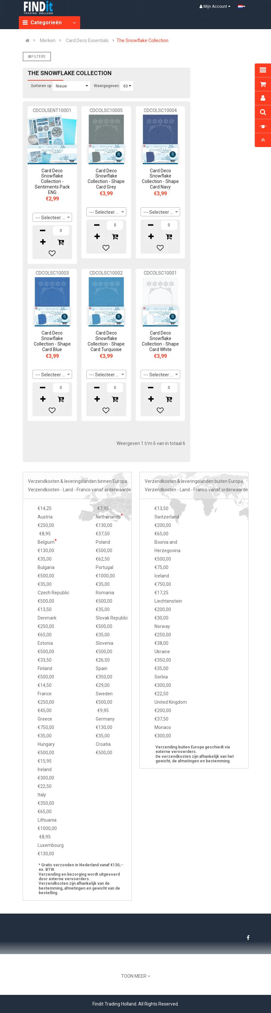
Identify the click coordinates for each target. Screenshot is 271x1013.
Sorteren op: (41, 86)
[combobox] (52, 217)
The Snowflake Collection (142, 40)
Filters (36, 56)
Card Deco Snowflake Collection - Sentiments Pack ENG (52, 181)
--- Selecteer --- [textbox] (51, 217)
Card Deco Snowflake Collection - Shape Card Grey (106, 178)
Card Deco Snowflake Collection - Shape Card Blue (52, 341)
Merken (47, 40)
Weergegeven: (107, 86)
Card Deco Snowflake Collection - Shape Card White (160, 341)
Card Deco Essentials (87, 40)
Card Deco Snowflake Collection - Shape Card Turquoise (106, 341)
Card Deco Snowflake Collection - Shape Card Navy (160, 178)
